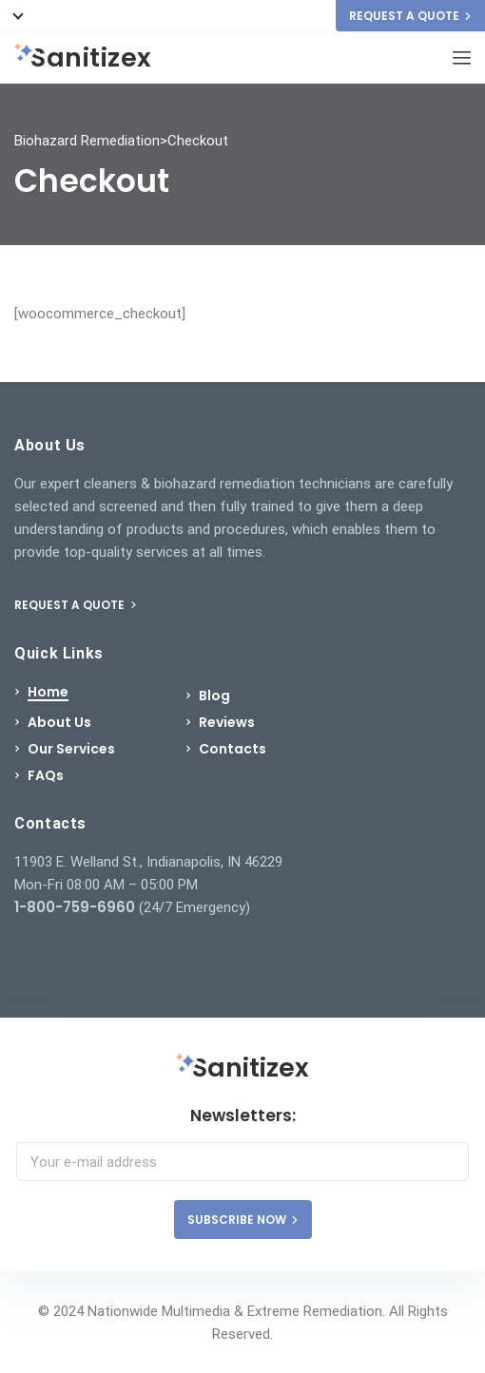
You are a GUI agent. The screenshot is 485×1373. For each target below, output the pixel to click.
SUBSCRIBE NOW (243, 1219)
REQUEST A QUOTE (410, 16)
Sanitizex (83, 58)
